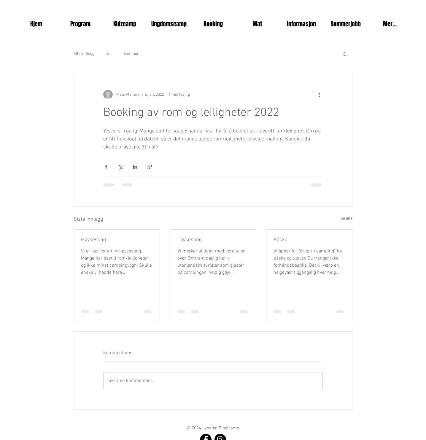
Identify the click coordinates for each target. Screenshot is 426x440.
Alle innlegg (84, 53)
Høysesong (93, 240)
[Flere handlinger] (319, 94)
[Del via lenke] (149, 167)
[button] (80, 24)
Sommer (131, 53)
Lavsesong (189, 240)
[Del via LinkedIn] (135, 167)
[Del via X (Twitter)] (120, 167)
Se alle (346, 218)
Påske (280, 240)
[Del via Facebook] (106, 167)
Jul (109, 53)
